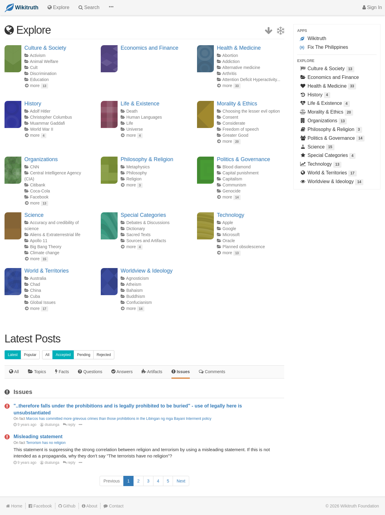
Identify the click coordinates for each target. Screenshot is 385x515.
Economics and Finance (149, 48)
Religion (134, 178)
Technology (230, 215)
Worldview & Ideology (147, 271)
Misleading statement (38, 436)
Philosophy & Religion (147, 159)
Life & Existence (140, 104)
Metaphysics (138, 166)
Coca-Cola (40, 191)
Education (39, 79)
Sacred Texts (138, 234)
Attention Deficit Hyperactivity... (251, 79)
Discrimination (43, 73)
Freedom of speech (241, 129)
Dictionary (135, 228)
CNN (34, 166)
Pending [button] (83, 355)
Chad (35, 284)
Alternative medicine (241, 67)
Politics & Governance (243, 159)
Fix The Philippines (324, 47)
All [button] (47, 355)
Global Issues (43, 302)
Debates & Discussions (148, 222)
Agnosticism (137, 278)
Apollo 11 (38, 240)
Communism (234, 185)
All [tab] (14, 371)
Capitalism (232, 178)
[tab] (37, 372)
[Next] (181, 481)
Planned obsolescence (244, 246)
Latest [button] (13, 355)
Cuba (35, 296)
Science (34, 215)
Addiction (231, 61)
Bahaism (134, 290)
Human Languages (144, 117)
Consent (230, 117)
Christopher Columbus (51, 117)
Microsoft (231, 234)
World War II (41, 129)
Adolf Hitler (40, 111)
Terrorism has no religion (46, 443)
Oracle (229, 240)
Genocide (232, 191)
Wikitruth (313, 38)
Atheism (133, 284)
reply (69, 425)
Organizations (41, 159)
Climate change (44, 252)
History (32, 104)
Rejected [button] (104, 355)
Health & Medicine (239, 48)
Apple (227, 222)
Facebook (39, 197)
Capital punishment (241, 172)
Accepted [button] (63, 355)
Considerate (234, 123)
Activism (37, 55)
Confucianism (139, 302)
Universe (134, 129)
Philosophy (136, 172)
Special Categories (143, 215)
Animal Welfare (44, 61)
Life (129, 123)
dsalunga (49, 425)
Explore (305, 61)
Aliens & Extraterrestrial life (55, 234)
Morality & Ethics (237, 104)
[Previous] (112, 481)
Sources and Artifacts (146, 240)
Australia (38, 278)
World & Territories (46, 271)
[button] (111, 7)
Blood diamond (237, 166)
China (35, 290)
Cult (34, 67)
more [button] (39, 85)
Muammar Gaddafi (47, 123)
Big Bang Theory (45, 246)
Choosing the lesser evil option (251, 111)
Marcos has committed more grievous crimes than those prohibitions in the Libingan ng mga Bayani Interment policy (118, 419)
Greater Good (235, 135)
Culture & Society (45, 48)
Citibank (37, 185)
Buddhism (135, 296)
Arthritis (229, 73)
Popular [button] (30, 355)
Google (229, 228)
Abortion (230, 55)
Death (131, 111)
